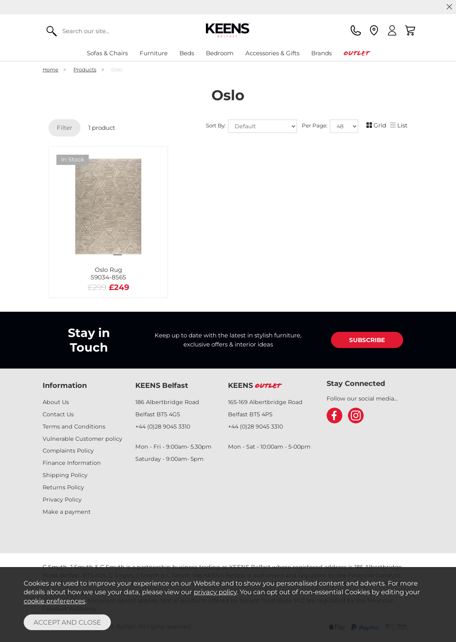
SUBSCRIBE (367, 340)
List (398, 125)
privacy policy (215, 592)
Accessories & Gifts (272, 53)
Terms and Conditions (74, 426)
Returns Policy (63, 487)
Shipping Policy (65, 475)
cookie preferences (54, 601)
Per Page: (330, 126)
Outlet (356, 53)
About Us (56, 402)
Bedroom (220, 53)
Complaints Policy (68, 450)
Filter (64, 127)
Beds (186, 53)
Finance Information (72, 462)
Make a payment (67, 511)
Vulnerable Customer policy (82, 438)
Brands (321, 53)
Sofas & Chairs (107, 53)
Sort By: (251, 126)
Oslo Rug (108, 273)
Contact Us (58, 414)
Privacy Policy (62, 499)
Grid (376, 125)
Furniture (154, 53)
